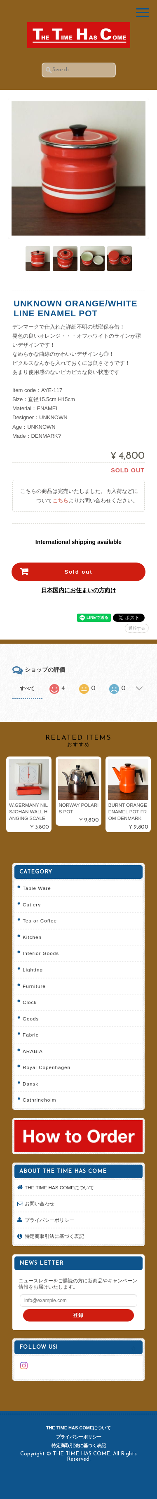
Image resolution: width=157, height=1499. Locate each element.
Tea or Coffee (40, 920)
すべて (27, 688)
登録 (78, 1315)
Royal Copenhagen (46, 1067)
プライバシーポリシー (49, 1220)
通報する (137, 628)
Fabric (30, 1034)
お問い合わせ (39, 1203)
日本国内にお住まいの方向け (78, 590)
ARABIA (33, 1051)
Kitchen (32, 937)
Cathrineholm (39, 1099)
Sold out (79, 572)
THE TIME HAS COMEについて (59, 1187)
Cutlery (32, 904)
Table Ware (37, 888)
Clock (30, 1002)
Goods (31, 1018)
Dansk (30, 1083)
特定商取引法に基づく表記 (54, 1236)
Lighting (33, 969)
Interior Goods (41, 953)
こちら (60, 500)
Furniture (34, 986)
